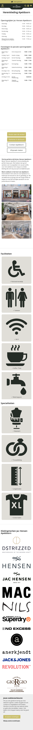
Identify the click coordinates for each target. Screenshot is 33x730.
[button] (28, 5)
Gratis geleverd (18, 1)
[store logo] (16, 6)
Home (3, 9)
